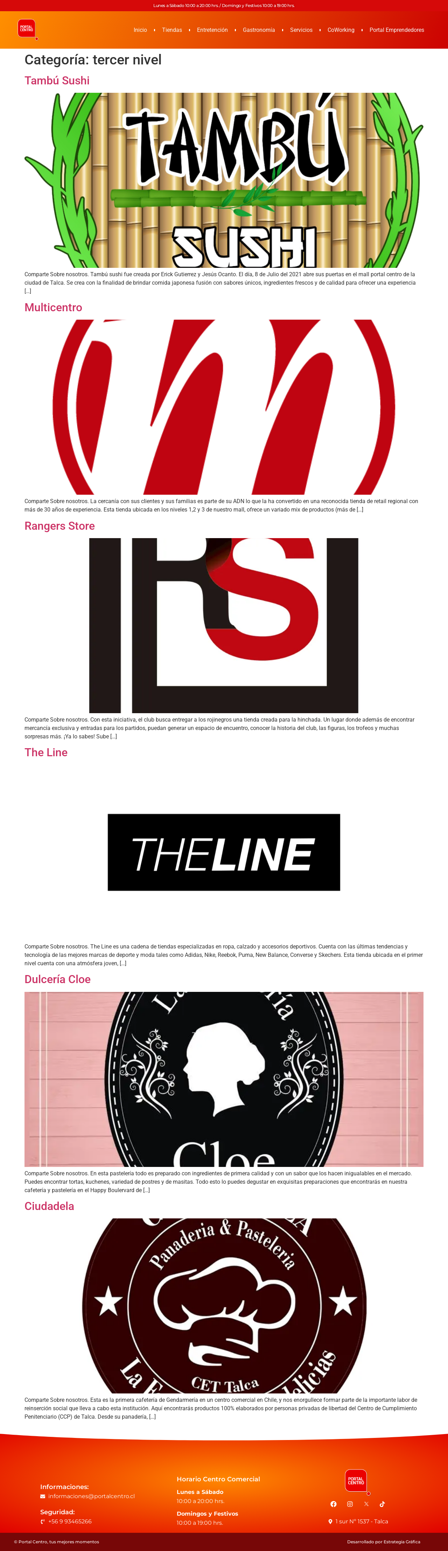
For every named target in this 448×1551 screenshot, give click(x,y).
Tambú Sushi (57, 80)
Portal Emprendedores (397, 30)
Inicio (140, 30)
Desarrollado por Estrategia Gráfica (383, 1541)
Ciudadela (49, 1206)
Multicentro (53, 307)
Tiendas (172, 30)
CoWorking (341, 30)
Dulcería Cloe (57, 979)
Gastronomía (259, 30)
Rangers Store (59, 526)
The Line (46, 752)
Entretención (212, 30)
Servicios (301, 30)
